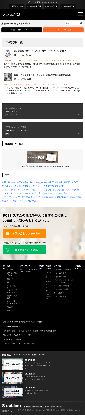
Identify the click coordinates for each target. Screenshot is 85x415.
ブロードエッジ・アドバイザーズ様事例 (63, 281)
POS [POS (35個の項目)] (76, 182)
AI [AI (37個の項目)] (5, 182)
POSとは (6, 330)
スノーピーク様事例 (62, 286)
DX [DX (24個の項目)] (26, 182)
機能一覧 (10, 279)
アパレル (48, 277)
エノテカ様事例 (60, 296)
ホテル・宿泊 (48, 296)
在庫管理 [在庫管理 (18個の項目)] (28, 197)
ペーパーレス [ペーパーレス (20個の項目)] (65, 193)
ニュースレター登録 (63, 29)
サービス (48, 286)
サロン (48, 291)
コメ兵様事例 (59, 293)
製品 (8, 265)
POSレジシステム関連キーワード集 (17, 335)
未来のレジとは (9, 343)
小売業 (48, 272)
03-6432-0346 (22, 249)
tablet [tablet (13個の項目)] (28, 185)
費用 (8, 310)
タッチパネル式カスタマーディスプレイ (12, 289)
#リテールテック (62, 84)
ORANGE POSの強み (12, 274)
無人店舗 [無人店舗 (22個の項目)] (76, 197)
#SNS (29, 60)
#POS (22, 84)
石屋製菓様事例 (60, 277)
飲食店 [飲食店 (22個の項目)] (32, 200)
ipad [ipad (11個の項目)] (59, 182)
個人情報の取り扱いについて (58, 406)
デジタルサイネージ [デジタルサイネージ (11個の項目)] (44, 193)
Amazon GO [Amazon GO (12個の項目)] (15, 182)
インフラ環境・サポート (12, 302)
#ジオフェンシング (40, 60)
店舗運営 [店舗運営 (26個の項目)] (48, 197)
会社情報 (27, 406)
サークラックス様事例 (62, 269)
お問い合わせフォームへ (23, 233)
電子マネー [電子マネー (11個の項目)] (20, 200)
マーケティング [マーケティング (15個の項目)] (12, 197)
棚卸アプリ (11, 282)
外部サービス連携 (12, 297)
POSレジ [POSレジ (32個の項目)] (8, 185)
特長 (4, 267)
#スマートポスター (33, 84)
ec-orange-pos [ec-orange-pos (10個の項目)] (39, 182)
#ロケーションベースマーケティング (63, 60)
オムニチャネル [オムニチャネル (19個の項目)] (12, 189)
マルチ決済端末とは (48, 330)
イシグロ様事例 (60, 273)
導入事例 (57, 265)
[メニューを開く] (80, 14)
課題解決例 (41, 267)
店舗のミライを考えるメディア (15, 321)
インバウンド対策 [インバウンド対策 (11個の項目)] (54, 185)
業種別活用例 (48, 267)
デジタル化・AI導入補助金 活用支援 (28, 270)
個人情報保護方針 (39, 406)
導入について (25, 265)
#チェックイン (48, 84)
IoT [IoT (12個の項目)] (52, 182)
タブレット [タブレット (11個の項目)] (24, 193)
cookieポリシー (8, 410)
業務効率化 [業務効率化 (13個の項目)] (62, 197)
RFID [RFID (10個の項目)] (19, 185)
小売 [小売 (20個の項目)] (38, 197)
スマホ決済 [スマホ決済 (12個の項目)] (73, 189)
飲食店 (48, 281)
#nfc (24, 60)
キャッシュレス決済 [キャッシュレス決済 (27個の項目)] (53, 189)
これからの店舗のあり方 (26, 343)
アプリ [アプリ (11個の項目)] (38, 185)
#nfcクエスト (14, 84)
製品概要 (10, 269)
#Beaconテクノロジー (12, 60)
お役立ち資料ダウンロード (21, 29)
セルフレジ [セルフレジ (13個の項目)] (9, 193)
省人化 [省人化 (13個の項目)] (7, 200)
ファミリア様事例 (61, 289)
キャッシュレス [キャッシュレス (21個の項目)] (31, 189)
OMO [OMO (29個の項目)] (68, 182)
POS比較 (10, 307)
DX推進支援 (78, 267)
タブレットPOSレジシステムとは (25, 330)
